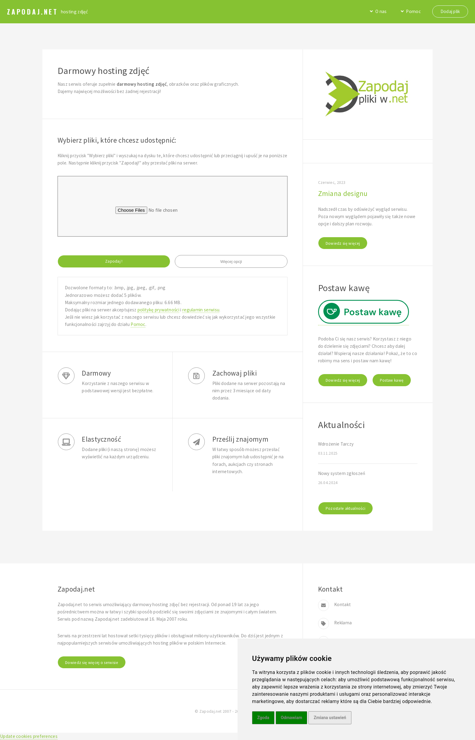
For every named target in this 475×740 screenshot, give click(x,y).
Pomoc (413, 11)
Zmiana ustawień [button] (330, 717)
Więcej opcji (231, 261)
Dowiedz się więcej (343, 243)
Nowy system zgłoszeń (341, 473)
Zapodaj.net (32, 11)
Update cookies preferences (29, 736)
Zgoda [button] (263, 717)
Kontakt (342, 604)
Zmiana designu (343, 193)
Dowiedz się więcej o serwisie (91, 662)
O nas (381, 11)
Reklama (343, 623)
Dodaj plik (450, 11)
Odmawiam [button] (291, 717)
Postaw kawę (392, 380)
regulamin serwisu (200, 310)
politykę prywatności (158, 310)
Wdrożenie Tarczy (336, 444)
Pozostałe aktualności (345, 508)
